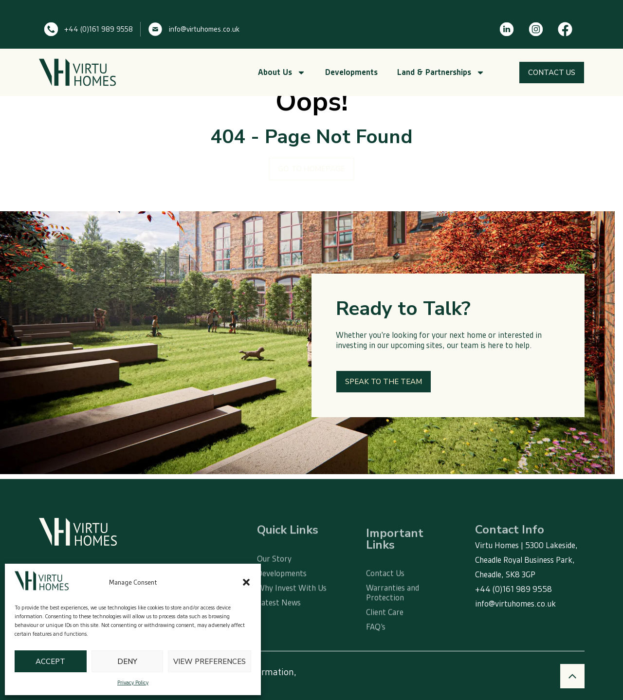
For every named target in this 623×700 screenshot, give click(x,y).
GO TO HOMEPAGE (311, 169)
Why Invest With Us (292, 606)
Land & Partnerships (441, 72)
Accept (50, 661)
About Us (282, 72)
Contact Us (385, 595)
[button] (246, 582)
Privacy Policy (132, 682)
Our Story (274, 577)
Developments (351, 72)
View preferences (209, 661)
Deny (127, 661)
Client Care (384, 634)
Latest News (279, 621)
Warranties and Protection (392, 614)
